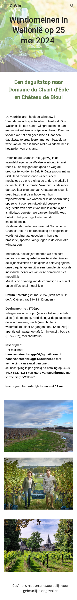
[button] (5, 5)
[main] (38, 36)
